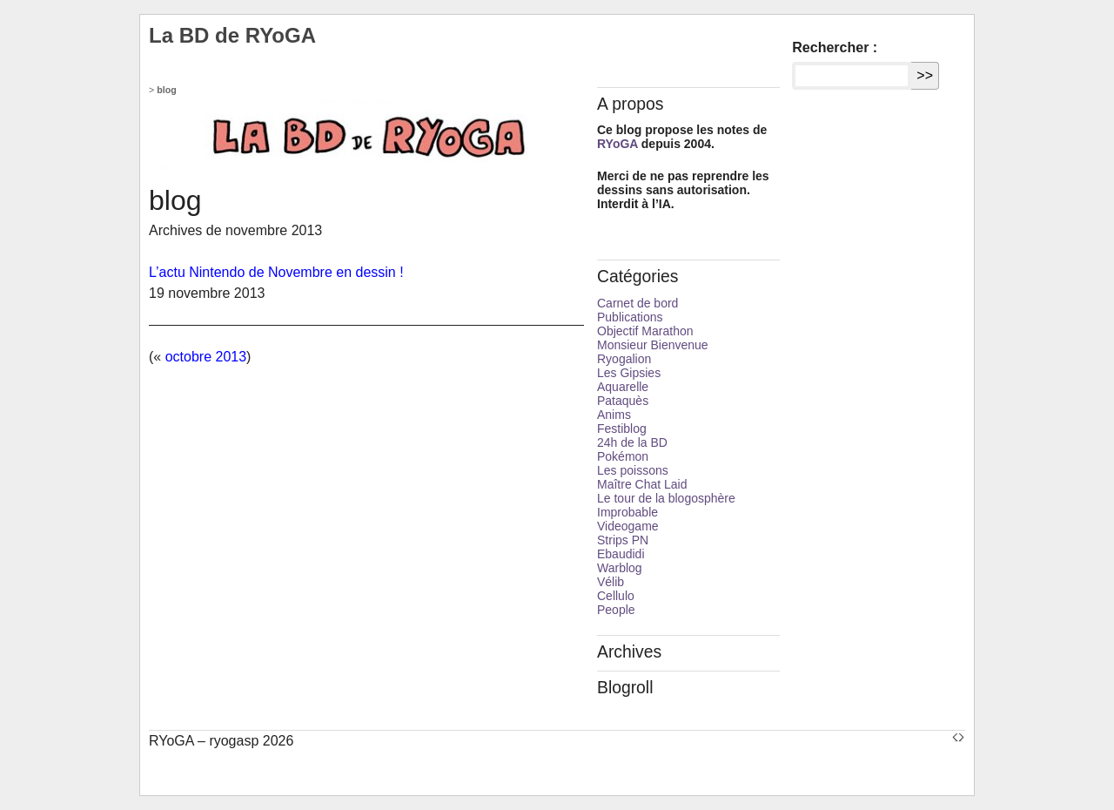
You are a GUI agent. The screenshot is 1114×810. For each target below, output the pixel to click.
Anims (614, 415)
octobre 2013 (205, 356)
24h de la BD (632, 442)
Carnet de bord (637, 303)
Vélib (610, 582)
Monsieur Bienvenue (652, 345)
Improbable (627, 512)
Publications (630, 317)
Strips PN (622, 540)
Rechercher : (834, 47)
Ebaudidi (621, 554)
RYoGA (617, 144)
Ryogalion (624, 359)
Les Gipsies (629, 373)
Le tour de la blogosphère (666, 498)
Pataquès (622, 401)
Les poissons (632, 470)
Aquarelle (622, 387)
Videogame (628, 526)
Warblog (619, 568)
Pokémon (622, 456)
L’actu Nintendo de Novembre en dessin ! (276, 272)
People (616, 610)
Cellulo (615, 596)
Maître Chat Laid (642, 484)
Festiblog (622, 428)
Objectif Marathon (645, 331)
